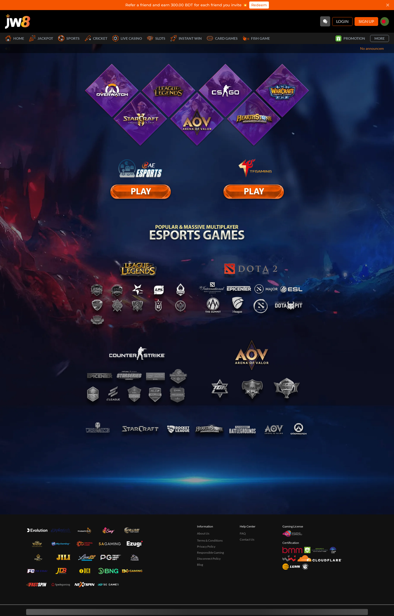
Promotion (350, 38)
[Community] (325, 21)
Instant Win (186, 38)
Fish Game (256, 38)
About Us (203, 533)
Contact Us (247, 539)
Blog (200, 564)
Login (342, 21)
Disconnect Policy (209, 558)
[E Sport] (140, 192)
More (379, 38)
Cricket (96, 38)
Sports (69, 38)
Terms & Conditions (210, 540)
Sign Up (366, 21)
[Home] (17, 21)
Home (14, 38)
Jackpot (41, 38)
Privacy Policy (206, 546)
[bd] (384, 21)
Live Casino (127, 38)
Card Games (222, 38)
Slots (156, 38)
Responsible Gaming (210, 552)
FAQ (243, 533)
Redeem (259, 5)
